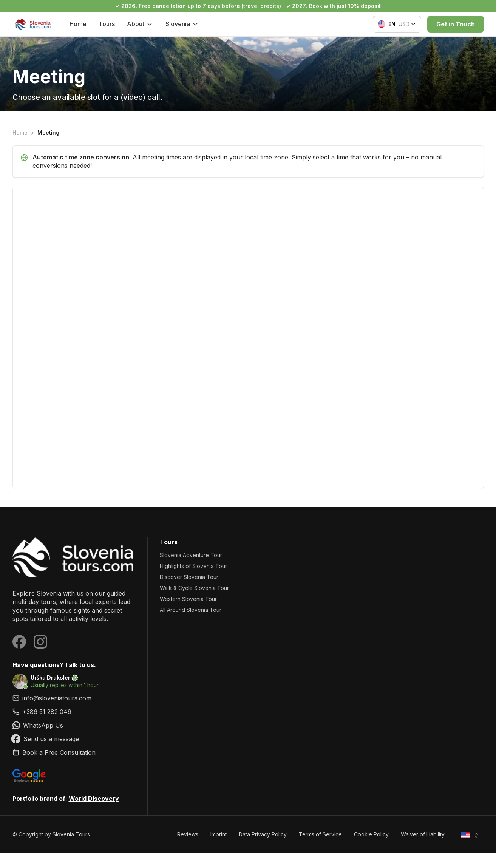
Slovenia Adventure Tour (191, 555)
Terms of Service (320, 834)
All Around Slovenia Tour (190, 610)
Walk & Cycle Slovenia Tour (194, 588)
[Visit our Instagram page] (40, 642)
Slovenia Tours (71, 834)
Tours (107, 24)
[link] (73, 711)
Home (78, 24)
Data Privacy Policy (263, 834)
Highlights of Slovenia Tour (193, 566)
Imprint (218, 834)
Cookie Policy (371, 834)
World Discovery (94, 798)
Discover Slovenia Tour (189, 577)
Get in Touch (455, 24)
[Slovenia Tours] (73, 557)
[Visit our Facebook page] (19, 642)
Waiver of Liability (423, 834)
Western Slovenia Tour (188, 599)
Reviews (187, 834)
